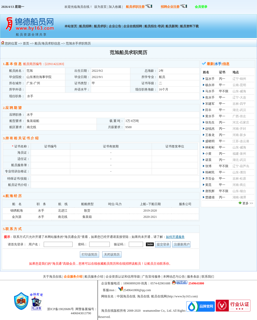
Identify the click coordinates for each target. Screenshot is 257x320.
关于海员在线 (52, 276)
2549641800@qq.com (137, 290)
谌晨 (208, 160)
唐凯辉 (210, 191)
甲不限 (223, 91)
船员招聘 (85, 26)
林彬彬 (210, 147)
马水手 (210, 91)
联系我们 (208, 276)
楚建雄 (210, 197)
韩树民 (210, 172)
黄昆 (208, 185)
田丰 (208, 110)
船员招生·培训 (154, 26)
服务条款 (193, 276)
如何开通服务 (175, 237)
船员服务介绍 (94, 276)
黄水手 (210, 116)
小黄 (208, 153)
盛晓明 (210, 141)
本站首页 (71, 26)
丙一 (222, 79)
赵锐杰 (210, 128)
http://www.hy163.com (182, 296)
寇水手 (210, 79)
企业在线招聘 (132, 26)
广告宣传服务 (151, 276)
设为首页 (100, 7)
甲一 (222, 85)
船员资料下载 (189, 26)
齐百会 (210, 178)
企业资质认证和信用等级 (123, 276)
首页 (26, 43)
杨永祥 (210, 85)
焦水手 (210, 97)
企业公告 (115, 26)
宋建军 (210, 104)
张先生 (210, 122)
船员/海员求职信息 (47, 43)
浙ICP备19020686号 (60, 309)
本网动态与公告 (174, 276)
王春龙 (210, 135)
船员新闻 (171, 26)
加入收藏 (115, 7)
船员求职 (100, 26)
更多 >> (247, 203)
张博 (208, 166)
